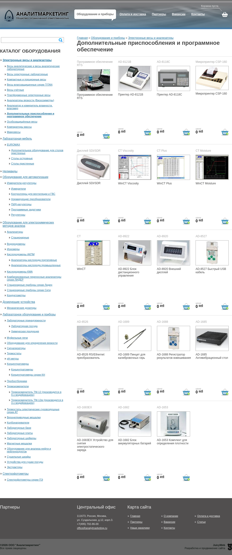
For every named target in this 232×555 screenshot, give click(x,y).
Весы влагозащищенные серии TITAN (29, 84)
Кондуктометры (16, 295)
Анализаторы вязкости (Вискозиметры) (30, 100)
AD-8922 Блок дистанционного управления (134, 258)
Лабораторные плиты (20, 433)
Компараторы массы (19, 126)
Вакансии (169, 521)
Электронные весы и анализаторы (27, 60)
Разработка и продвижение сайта (205, 547)
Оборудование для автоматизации (25, 177)
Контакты (169, 527)
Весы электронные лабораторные (27, 74)
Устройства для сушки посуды (25, 461)
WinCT (93, 255)
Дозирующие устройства (19, 302)
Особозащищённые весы (22, 121)
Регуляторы (18, 214)
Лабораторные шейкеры (21, 438)
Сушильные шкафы (19, 456)
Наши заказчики (140, 527)
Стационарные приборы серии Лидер (29, 284)
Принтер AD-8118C (173, 81)
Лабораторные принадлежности (26, 320)
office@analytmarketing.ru (92, 528)
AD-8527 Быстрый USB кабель (212, 257)
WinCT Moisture (212, 170)
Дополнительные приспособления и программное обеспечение (30, 115)
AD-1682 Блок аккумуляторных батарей (134, 428)
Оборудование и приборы (108, 38)
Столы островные (22, 158)
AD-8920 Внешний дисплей (173, 257)
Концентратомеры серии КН (28, 374)
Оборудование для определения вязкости (32, 342)
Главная (82, 38)
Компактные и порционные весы (26, 79)
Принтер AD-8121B (134, 81)
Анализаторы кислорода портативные (34, 260)
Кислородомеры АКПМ (21, 254)
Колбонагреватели (18, 422)
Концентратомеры (18, 363)
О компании (171, 515)
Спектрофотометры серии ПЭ (25, 479)
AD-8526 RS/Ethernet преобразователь (93, 342)
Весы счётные (15, 89)
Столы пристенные (22, 163)
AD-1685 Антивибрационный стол (212, 342)
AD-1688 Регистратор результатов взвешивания (174, 342)
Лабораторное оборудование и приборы (29, 314)
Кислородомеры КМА (20, 271)
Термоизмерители (18, 386)
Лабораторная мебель (17, 138)
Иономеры (13, 249)
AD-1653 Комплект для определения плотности (173, 428)
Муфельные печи (17, 337)
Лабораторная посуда (24, 326)
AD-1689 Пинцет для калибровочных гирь (134, 342)
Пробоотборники (17, 381)
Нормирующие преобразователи (31, 199)
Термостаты (14, 353)
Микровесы (14, 132)
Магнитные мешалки (19, 443)
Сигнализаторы (16, 348)
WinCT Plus (173, 170)
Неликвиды (10, 171)
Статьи (201, 521)
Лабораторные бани (19, 427)
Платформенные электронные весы (28, 95)
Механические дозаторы (21, 307)
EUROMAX (13, 144)
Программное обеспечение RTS (95, 84)
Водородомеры (16, 243)
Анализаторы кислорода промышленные (36, 265)
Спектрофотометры (16, 473)
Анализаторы (15, 231)
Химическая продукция (25, 331)
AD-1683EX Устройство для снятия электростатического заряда (95, 431)
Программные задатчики (26, 209)
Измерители (18, 188)
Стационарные (20, 237)
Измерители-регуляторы (21, 183)
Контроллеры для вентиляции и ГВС (33, 193)
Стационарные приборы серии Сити (29, 290)
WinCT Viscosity (134, 170)
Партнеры (136, 521)
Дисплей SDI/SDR (93, 170)
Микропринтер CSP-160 (212, 80)
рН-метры (13, 358)
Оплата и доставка (208, 515)
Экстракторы (14, 467)
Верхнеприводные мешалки (24, 417)
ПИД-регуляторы (21, 204)
